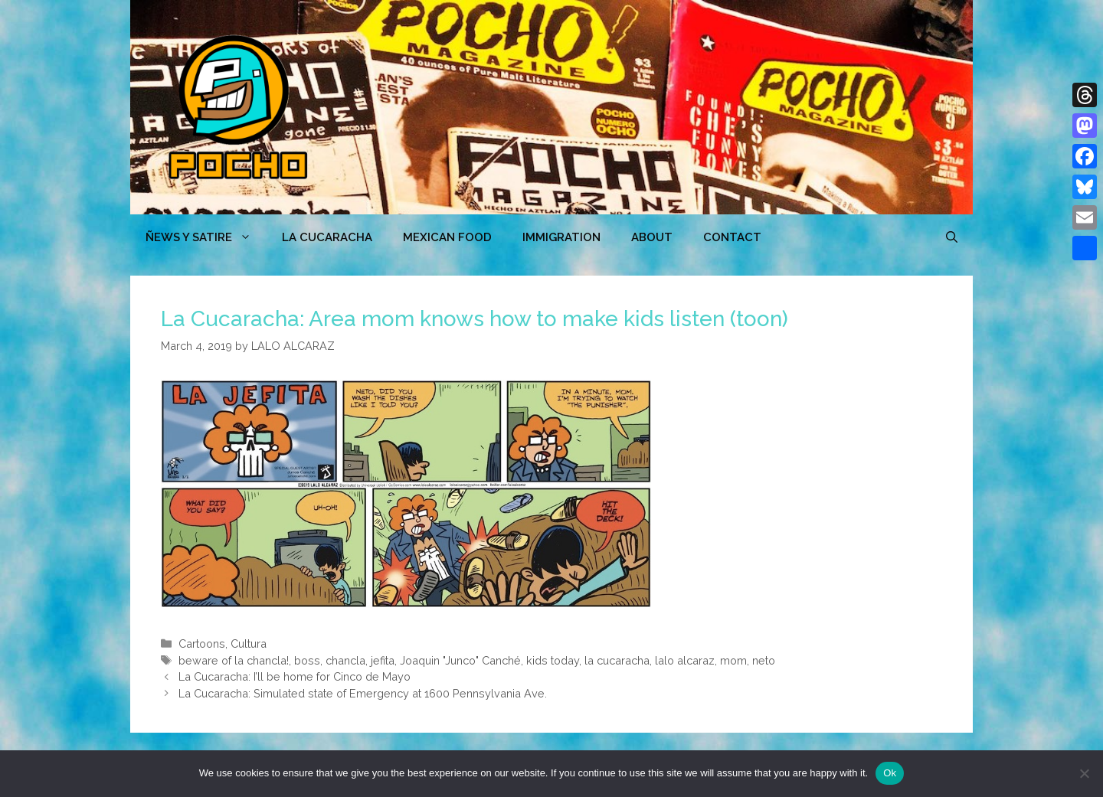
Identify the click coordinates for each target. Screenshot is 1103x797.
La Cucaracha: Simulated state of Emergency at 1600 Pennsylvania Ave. (362, 693)
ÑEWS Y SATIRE (206, 237)
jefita (382, 660)
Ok (889, 773)
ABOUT (652, 237)
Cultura (249, 643)
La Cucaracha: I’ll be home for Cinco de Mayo (294, 676)
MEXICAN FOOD (447, 237)
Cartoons (201, 643)
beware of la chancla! (233, 660)
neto (763, 660)
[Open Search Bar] (952, 237)
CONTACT (732, 237)
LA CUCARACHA (327, 237)
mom (733, 660)
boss (307, 660)
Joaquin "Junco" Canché (460, 660)
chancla (345, 660)
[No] (1084, 773)
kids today (552, 660)
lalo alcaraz (685, 660)
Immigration (561, 237)
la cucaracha (617, 660)
